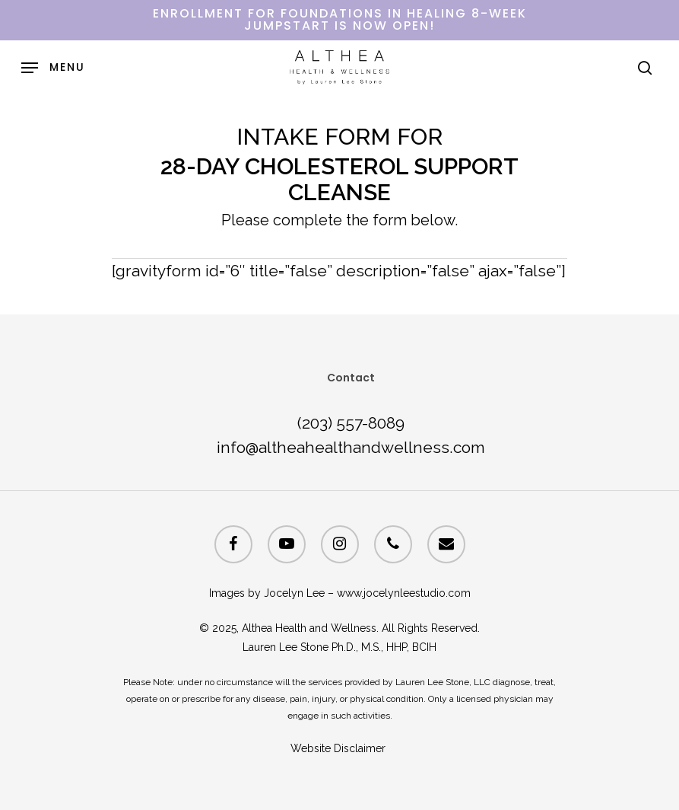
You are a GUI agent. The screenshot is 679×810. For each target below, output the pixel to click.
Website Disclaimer (339, 748)
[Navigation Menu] (53, 67)
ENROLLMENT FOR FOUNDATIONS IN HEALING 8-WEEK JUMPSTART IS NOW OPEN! (340, 19)
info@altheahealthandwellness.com (351, 447)
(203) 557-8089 (351, 422)
